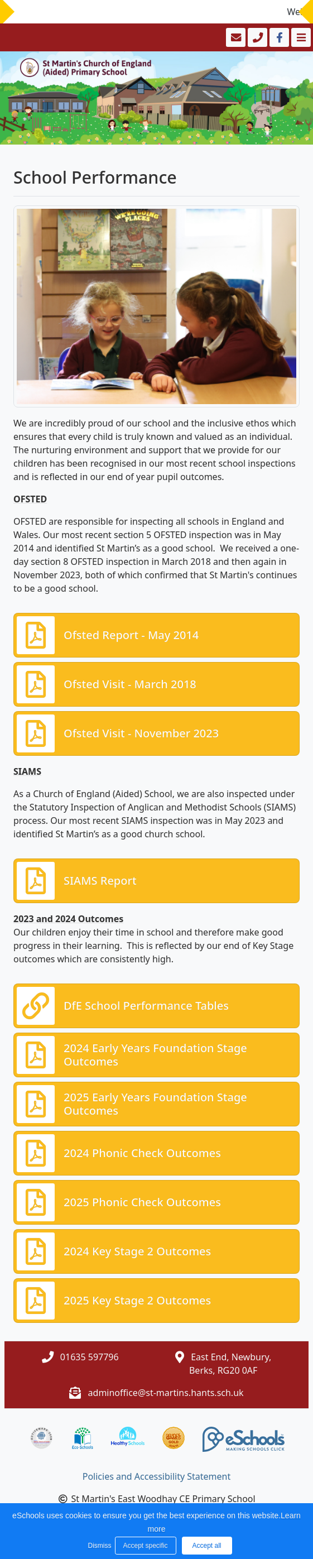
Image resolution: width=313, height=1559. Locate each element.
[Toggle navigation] (300, 37)
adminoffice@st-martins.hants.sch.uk (166, 1393)
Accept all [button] (206, 1546)
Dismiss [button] (98, 1546)
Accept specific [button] (145, 1546)
